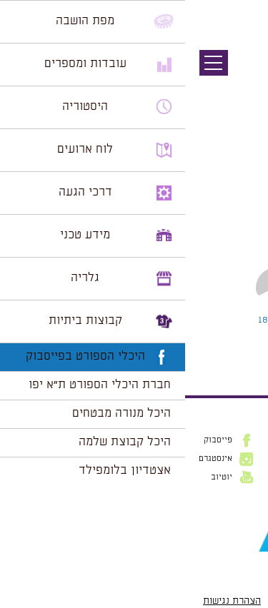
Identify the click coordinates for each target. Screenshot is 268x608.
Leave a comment (130, 320)
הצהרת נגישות (47, 601)
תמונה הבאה (243, 89)
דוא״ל (246, 514)
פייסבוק (33, 440)
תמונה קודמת (241, 75)
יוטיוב (36, 477)
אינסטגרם (30, 459)
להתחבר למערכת (221, 350)
